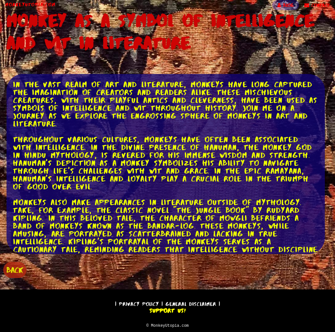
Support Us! (167, 309)
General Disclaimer (191, 303)
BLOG (285, 5)
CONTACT (317, 5)
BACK (15, 269)
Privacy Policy (139, 303)
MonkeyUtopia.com (30, 5)
